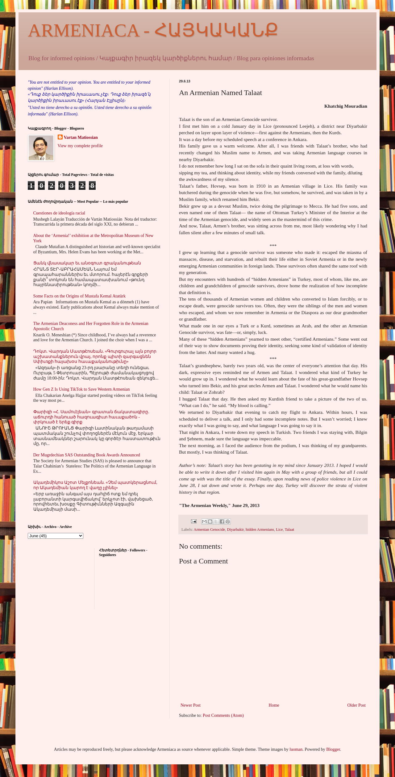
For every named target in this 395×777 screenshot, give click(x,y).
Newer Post (191, 705)
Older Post (356, 705)
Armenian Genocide (209, 529)
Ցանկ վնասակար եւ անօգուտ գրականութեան (87, 263)
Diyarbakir (235, 529)
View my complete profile (80, 145)
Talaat (289, 529)
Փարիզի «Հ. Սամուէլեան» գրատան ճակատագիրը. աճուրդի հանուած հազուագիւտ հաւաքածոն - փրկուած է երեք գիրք (91, 417)
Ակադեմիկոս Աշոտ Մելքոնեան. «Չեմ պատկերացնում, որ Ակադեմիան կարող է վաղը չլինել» (95, 485)
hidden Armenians (260, 529)
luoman (295, 749)
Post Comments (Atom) (223, 715)
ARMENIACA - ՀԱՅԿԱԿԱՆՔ (153, 30)
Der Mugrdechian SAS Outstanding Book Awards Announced (86, 455)
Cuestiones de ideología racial (59, 213)
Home (274, 705)
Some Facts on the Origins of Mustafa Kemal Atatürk (79, 296)
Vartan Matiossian (81, 137)
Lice (279, 529)
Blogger (333, 749)
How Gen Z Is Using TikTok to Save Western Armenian (81, 389)
